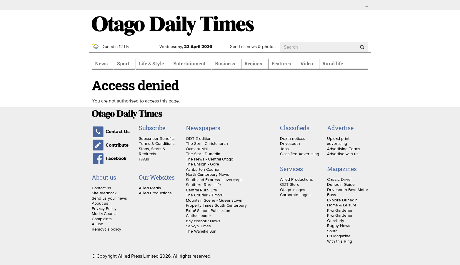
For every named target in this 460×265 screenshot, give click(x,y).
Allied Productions (155, 193)
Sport (123, 63)
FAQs (144, 159)
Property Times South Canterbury (216, 205)
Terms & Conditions (157, 143)
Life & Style (151, 63)
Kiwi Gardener (340, 210)
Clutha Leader (198, 215)
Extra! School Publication (208, 210)
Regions (253, 63)
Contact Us (111, 131)
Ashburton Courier (203, 169)
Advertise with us (343, 153)
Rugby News (338, 225)
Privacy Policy (104, 208)
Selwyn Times (198, 225)
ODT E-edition (198, 138)
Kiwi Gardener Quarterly (340, 218)
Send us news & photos (253, 46)
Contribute (110, 145)
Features (281, 63)
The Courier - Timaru (205, 195)
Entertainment (189, 63)
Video (306, 63)
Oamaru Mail (197, 148)
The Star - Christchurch (207, 143)
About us (100, 203)
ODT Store (289, 184)
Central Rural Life (201, 190)
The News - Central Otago (209, 159)
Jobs (284, 148)
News (101, 63)
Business (225, 63)
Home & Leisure (341, 205)
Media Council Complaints (104, 216)
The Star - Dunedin (203, 153)
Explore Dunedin (342, 200)
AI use (97, 223)
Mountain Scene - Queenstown (214, 200)
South (332, 230)
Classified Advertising (299, 153)
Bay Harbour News (203, 220)
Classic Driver (339, 179)
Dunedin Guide (341, 184)
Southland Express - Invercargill (214, 179)
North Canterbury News (207, 174)
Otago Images (292, 189)
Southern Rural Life (203, 184)
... (366, 5)
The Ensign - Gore (202, 164)
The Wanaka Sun (201, 231)
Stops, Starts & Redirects (152, 151)
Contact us (101, 188)
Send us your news (109, 198)
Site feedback (104, 193)
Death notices (292, 138)
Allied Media (150, 188)
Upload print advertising (338, 141)
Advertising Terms (343, 148)
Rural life (332, 63)
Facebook (109, 158)
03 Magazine (339, 235)
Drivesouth (290, 143)
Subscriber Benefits (157, 138)
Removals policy (106, 229)
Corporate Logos (295, 194)
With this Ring (339, 241)
